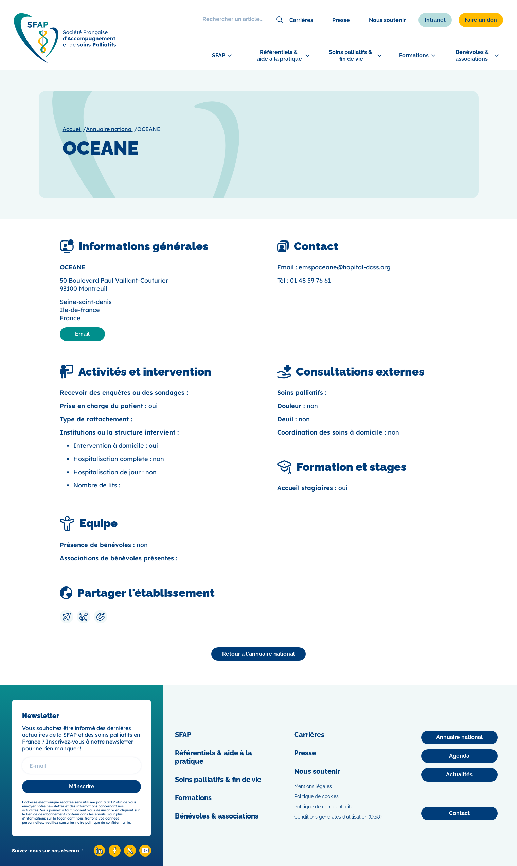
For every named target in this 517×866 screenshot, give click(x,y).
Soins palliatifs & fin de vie (218, 779)
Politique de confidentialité (323, 806)
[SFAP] (65, 61)
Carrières (301, 20)
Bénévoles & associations (216, 816)
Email (82, 334)
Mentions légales (313, 786)
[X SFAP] (130, 854)
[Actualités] (459, 775)
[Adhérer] (492, 222)
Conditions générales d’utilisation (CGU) (338, 817)
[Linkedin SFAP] (99, 854)
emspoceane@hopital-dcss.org (345, 267)
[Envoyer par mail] (66, 616)
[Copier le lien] (100, 616)
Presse (341, 20)
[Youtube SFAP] (145, 854)
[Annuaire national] (258, 654)
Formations (193, 798)
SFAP (183, 735)
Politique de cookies (316, 796)
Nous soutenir (387, 20)
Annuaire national (109, 129)
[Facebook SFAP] (115, 854)
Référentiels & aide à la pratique (213, 757)
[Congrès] (492, 184)
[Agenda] (459, 756)
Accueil (72, 129)
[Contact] (459, 813)
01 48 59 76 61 (310, 280)
